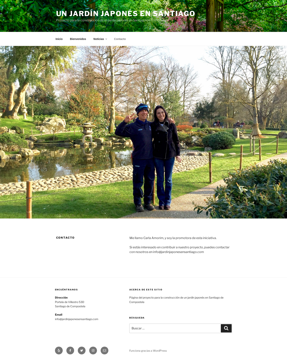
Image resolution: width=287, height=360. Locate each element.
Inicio (59, 39)
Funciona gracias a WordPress (148, 350)
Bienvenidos (78, 39)
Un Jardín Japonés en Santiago (126, 13)
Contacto (120, 39)
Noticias (100, 39)
